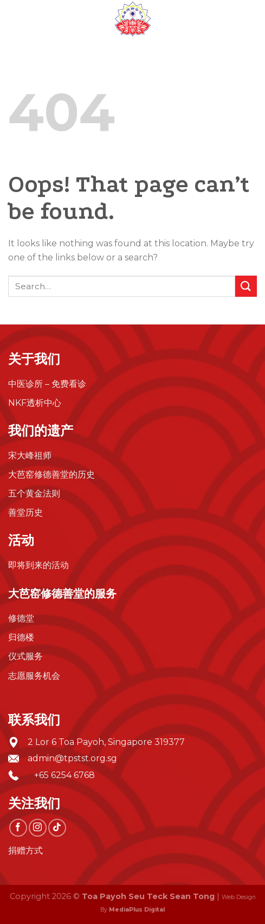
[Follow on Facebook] (18, 828)
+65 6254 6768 (61, 775)
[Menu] (14, 18)
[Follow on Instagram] (38, 828)
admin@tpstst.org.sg (72, 758)
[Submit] (246, 286)
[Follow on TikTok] (57, 828)
